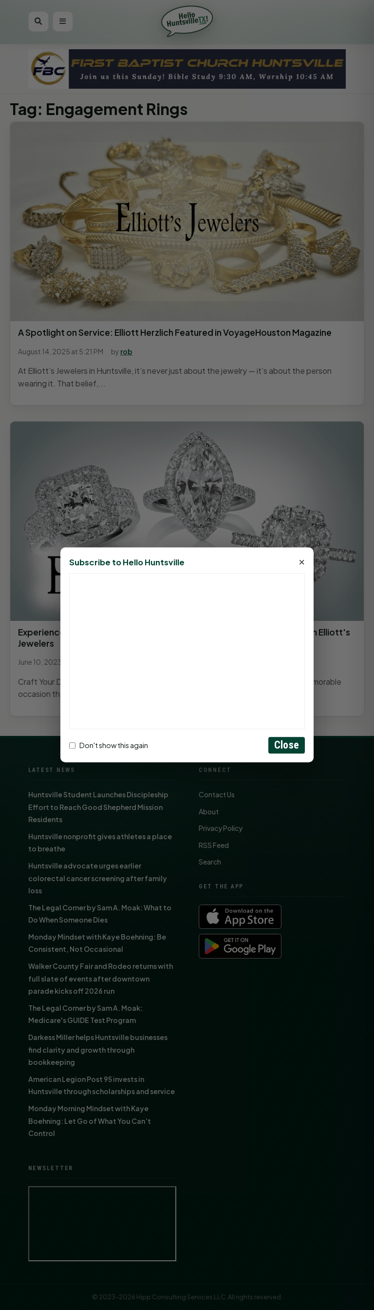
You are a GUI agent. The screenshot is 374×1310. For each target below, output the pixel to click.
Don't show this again (108, 745)
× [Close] (302, 563)
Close (286, 745)
